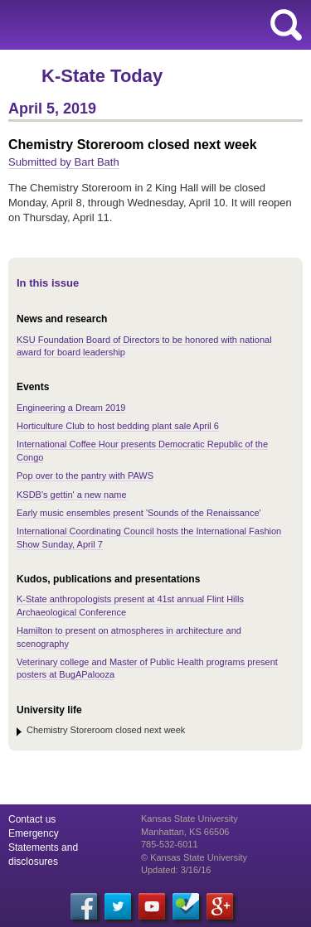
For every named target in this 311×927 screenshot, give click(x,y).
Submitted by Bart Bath (63, 162)
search (286, 24)
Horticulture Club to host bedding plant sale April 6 (118, 426)
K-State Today (102, 75)
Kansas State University (151, 25)
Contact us (32, 819)
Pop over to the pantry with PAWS (85, 475)
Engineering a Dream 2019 (71, 408)
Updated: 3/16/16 (176, 870)
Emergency (33, 833)
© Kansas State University (194, 857)
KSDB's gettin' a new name (72, 495)
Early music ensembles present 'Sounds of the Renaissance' (139, 513)
